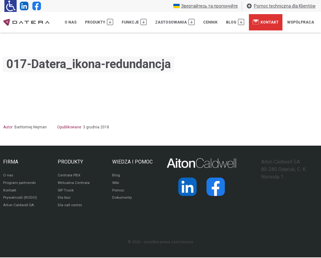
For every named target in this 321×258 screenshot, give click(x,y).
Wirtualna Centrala (74, 183)
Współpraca (300, 22)
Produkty (99, 22)
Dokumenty (122, 198)
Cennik (210, 22)
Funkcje (134, 22)
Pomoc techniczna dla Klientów (281, 5)
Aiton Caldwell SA (18, 206)
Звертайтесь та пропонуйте (205, 5)
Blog (235, 22)
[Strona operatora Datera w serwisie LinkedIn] (23, 6)
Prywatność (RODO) (20, 198)
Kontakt (266, 22)
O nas (70, 22)
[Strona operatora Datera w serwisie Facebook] (35, 6)
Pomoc (118, 191)
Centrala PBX (69, 176)
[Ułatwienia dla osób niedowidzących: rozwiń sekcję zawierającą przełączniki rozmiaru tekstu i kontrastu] (10, 6)
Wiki (115, 183)
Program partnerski (19, 183)
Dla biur (64, 198)
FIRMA (10, 162)
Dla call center (70, 206)
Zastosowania (175, 22)
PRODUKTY (70, 162)
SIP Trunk (66, 191)
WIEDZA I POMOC (132, 162)
